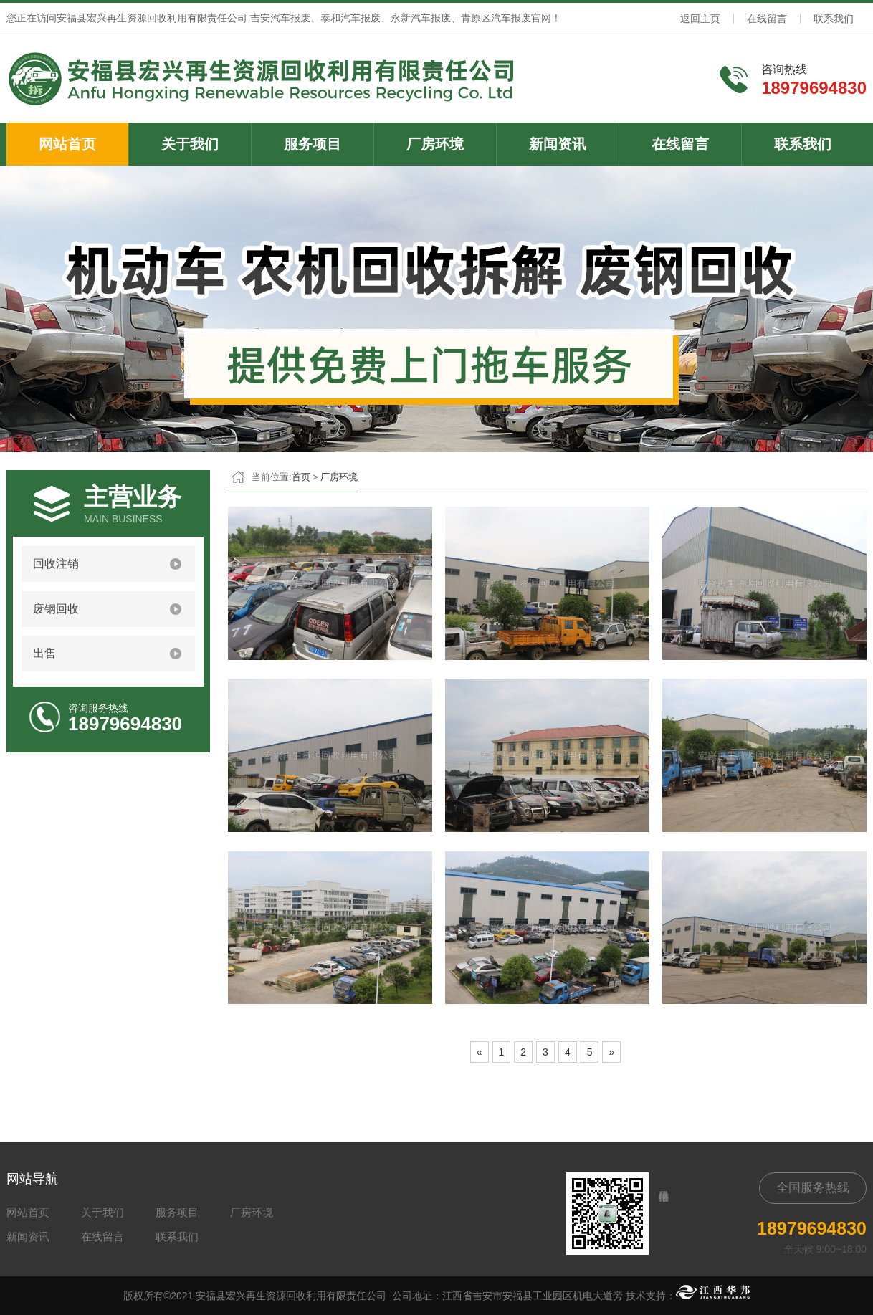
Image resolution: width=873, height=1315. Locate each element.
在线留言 (767, 19)
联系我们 (834, 19)
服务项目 (312, 144)
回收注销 (56, 564)
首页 (301, 477)
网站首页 (67, 144)
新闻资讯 (557, 144)
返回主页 (700, 19)
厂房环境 (435, 144)
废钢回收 (56, 609)
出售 (44, 653)
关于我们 (190, 144)
